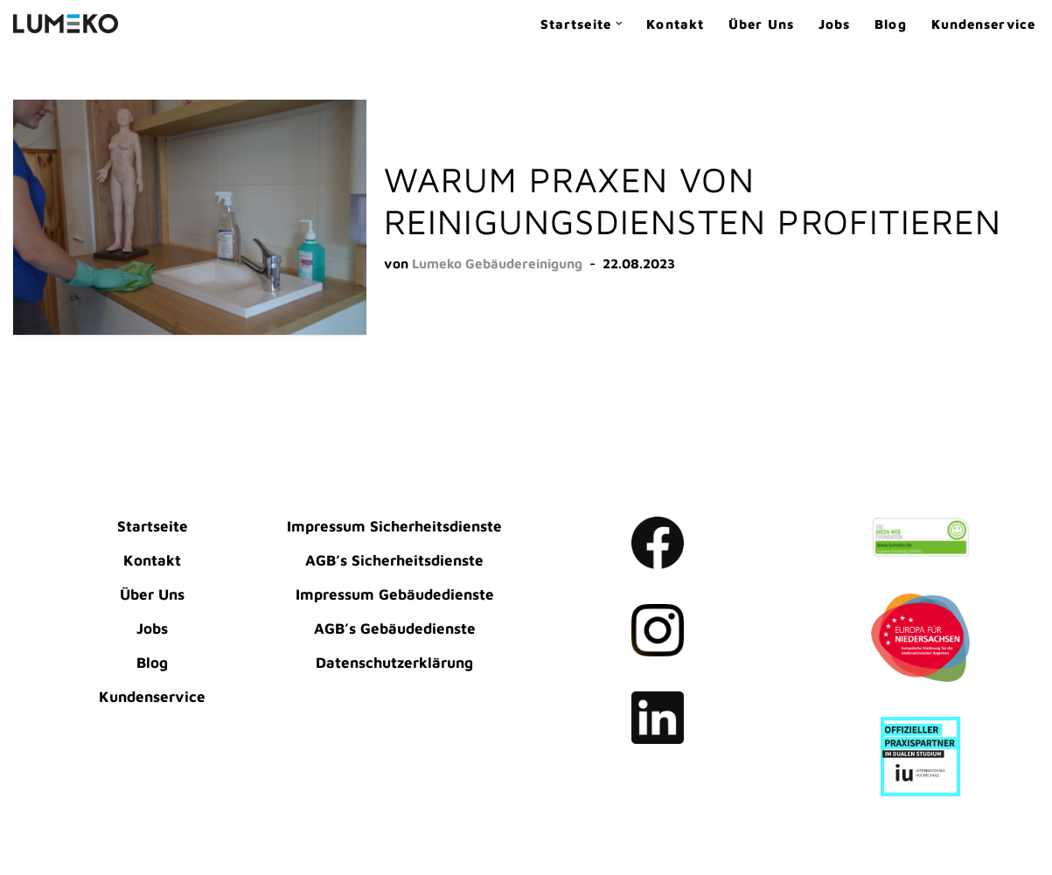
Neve (31, 826)
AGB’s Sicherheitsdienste (394, 560)
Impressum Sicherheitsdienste (394, 526)
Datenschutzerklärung (394, 662)
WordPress (51, 851)
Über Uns (761, 24)
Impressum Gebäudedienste (395, 594)
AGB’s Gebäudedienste (395, 628)
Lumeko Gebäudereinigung (497, 263)
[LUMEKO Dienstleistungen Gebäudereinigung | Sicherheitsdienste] (65, 23)
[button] (619, 23)
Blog (890, 24)
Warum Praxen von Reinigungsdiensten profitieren (693, 199)
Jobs (834, 24)
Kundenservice (983, 24)
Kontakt (675, 24)
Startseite (152, 526)
